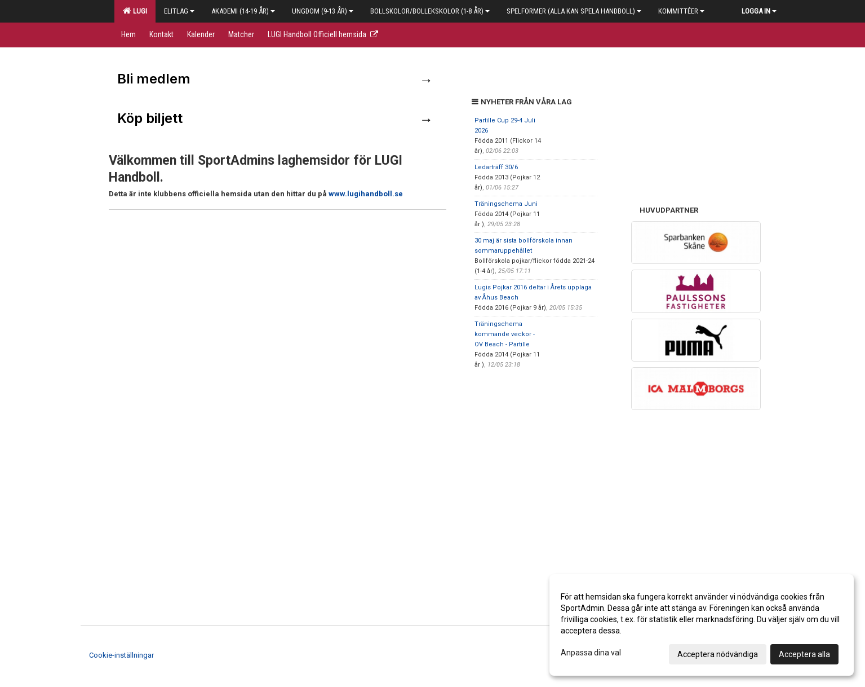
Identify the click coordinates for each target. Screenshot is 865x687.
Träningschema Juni (506, 204)
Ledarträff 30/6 (496, 167)
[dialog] (701, 625)
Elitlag (179, 11)
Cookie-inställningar (121, 655)
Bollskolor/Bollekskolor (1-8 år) (430, 11)
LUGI (135, 10)
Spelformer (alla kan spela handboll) (574, 11)
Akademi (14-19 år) (243, 11)
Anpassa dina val (591, 652)
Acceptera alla (804, 654)
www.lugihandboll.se (366, 194)
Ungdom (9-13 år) (322, 11)
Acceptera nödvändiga (717, 654)
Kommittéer (681, 11)
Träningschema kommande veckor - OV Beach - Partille (504, 334)
